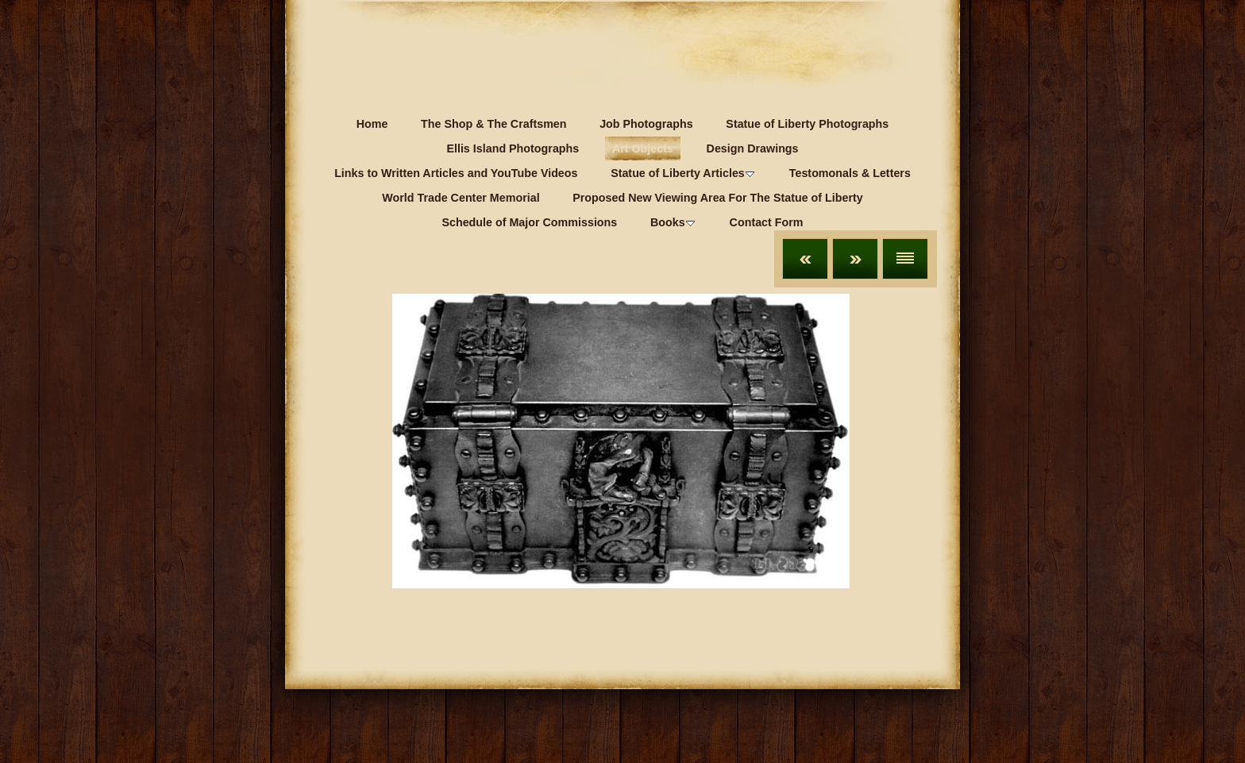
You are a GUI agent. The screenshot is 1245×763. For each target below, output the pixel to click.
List (905, 259)
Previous (805, 259)
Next (855, 259)
